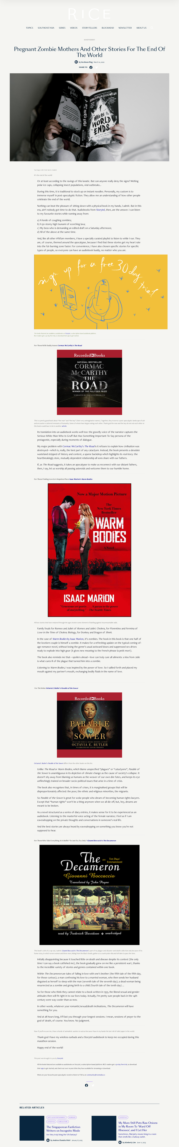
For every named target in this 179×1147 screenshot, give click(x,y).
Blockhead (108, 28)
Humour (72, 1117)
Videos (73, 28)
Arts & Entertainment (57, 1117)
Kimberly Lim (130, 1143)
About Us (141, 28)
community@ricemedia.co (96, 1075)
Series (62, 28)
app (42, 1068)
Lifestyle (51, 1121)
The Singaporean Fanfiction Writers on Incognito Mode (63, 1129)
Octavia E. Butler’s (62, 688)
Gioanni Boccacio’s (101, 841)
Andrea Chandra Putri (61, 1140)
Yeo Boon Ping (87, 62)
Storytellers (89, 28)
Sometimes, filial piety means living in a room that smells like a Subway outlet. (137, 1135)
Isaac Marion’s (81, 479)
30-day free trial (121, 1064)
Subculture (63, 1121)
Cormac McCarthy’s (70, 346)
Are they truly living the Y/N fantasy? (61, 1135)
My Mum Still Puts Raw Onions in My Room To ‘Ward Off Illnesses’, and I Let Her (138, 1126)
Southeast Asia (46, 28)
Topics (29, 28)
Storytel (100, 210)
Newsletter (125, 28)
